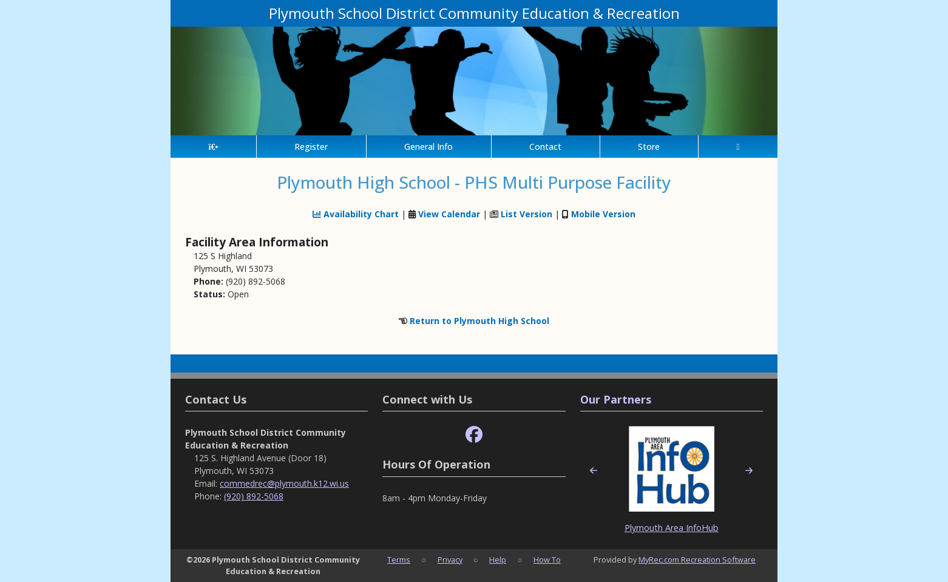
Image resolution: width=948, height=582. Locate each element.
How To (547, 559)
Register (311, 146)
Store (649, 146)
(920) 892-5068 (253, 496)
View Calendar (449, 214)
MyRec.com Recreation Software (697, 559)
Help (497, 559)
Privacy (450, 559)
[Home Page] (213, 146)
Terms (398, 559)
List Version (526, 214)
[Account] (738, 146)
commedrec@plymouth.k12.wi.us (284, 483)
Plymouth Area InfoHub (672, 527)
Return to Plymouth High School (479, 321)
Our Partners (615, 399)
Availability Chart (356, 214)
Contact (545, 146)
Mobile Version (603, 214)
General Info (428, 146)
